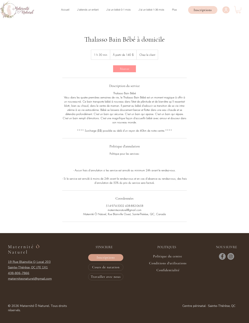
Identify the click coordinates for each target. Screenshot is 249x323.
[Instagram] (230, 256)
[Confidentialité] (168, 270)
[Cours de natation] (105, 267)
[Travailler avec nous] (105, 276)
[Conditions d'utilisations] (168, 263)
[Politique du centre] (167, 256)
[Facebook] (222, 256)
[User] (226, 9)
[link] (124, 68)
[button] (202, 10)
